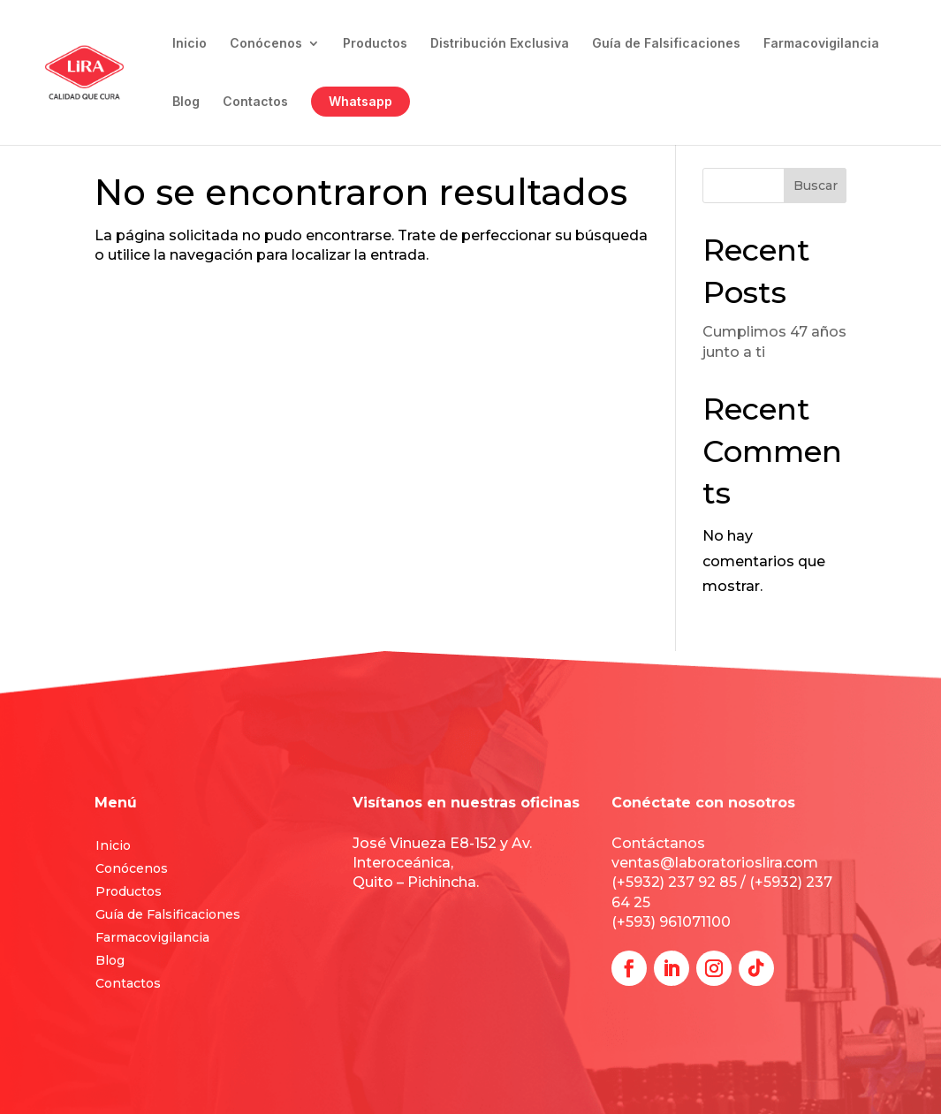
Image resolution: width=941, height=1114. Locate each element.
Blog (186, 102)
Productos (375, 43)
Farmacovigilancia (821, 43)
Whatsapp (360, 101)
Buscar (815, 185)
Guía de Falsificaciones (666, 43)
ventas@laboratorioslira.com (714, 862)
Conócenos (266, 43)
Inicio (189, 43)
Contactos (255, 102)
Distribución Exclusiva (499, 43)
